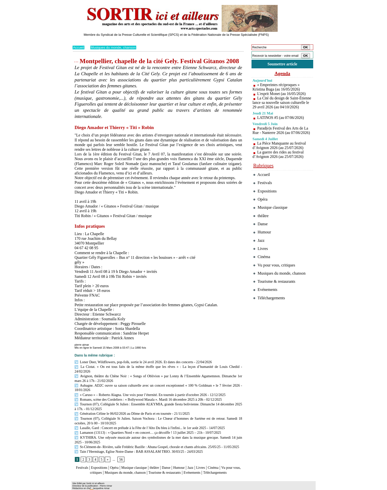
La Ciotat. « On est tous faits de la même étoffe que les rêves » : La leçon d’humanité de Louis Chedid (148, 366)
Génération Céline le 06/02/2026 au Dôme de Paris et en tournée (122, 407)
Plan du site (79, 486)
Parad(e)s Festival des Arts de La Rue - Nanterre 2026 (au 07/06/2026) (281, 135)
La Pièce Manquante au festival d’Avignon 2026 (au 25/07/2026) (279, 150)
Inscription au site (120, 486)
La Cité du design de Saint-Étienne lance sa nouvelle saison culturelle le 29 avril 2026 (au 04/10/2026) (281, 105)
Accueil (78, 47)
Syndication (101, 486)
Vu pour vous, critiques (275, 271)
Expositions (101, 459)
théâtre (163, 459)
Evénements (219, 464)
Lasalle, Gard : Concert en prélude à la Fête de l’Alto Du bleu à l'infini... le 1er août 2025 (139, 420)
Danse (176, 459)
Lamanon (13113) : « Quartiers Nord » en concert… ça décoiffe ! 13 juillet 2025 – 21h (137, 425)
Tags (136, 486)
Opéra (118, 459)
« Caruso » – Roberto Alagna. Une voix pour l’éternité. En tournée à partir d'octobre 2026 (139, 389)
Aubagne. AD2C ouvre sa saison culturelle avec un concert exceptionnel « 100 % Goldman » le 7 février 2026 (157, 380)
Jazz (203, 459)
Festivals (82, 459)
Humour (190, 459)
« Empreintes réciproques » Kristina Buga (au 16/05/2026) (276, 87)
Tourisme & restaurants (188, 464)
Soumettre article (282, 64)
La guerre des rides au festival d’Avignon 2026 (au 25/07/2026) (278, 159)
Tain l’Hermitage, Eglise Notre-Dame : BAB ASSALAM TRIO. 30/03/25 (128, 443)
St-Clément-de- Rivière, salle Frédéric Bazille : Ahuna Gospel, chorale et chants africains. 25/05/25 (146, 438)
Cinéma (228, 459)
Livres (214, 459)
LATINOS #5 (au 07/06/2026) (281, 122)
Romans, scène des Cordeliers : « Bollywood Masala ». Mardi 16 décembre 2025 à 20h (137, 393)
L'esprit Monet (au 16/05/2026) (282, 94)
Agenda (282, 73)
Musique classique (140, 459)
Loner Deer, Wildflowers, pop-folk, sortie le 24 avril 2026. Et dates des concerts (133, 362)
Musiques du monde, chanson (114, 47)
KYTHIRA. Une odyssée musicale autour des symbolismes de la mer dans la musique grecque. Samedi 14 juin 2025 (158, 429)
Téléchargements (158, 468)
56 (120, 451)
